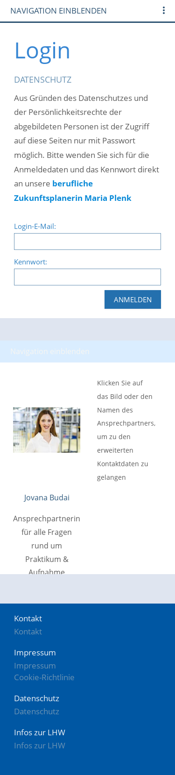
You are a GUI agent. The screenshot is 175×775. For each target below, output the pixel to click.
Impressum (35, 665)
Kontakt (28, 631)
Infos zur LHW (39, 745)
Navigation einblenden (58, 10)
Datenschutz (36, 711)
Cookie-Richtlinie (44, 677)
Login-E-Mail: (35, 226)
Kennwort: (30, 261)
